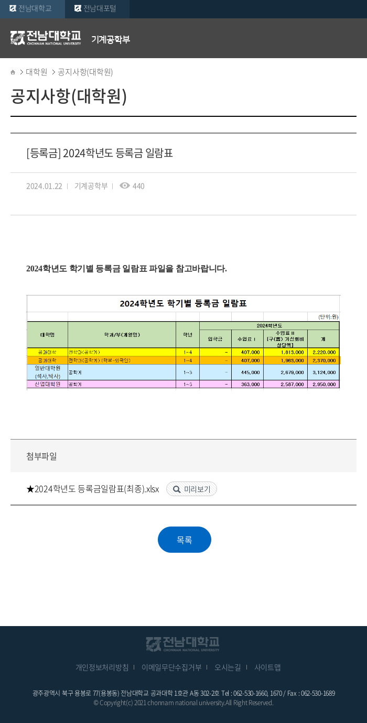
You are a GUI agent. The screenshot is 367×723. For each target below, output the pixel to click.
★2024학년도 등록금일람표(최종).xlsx (93, 488)
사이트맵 (267, 667)
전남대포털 (100, 8)
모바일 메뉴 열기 (351, 38)
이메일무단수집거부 (171, 667)
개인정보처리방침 (102, 667)
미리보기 (197, 489)
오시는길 (227, 667)
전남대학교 (35, 8)
